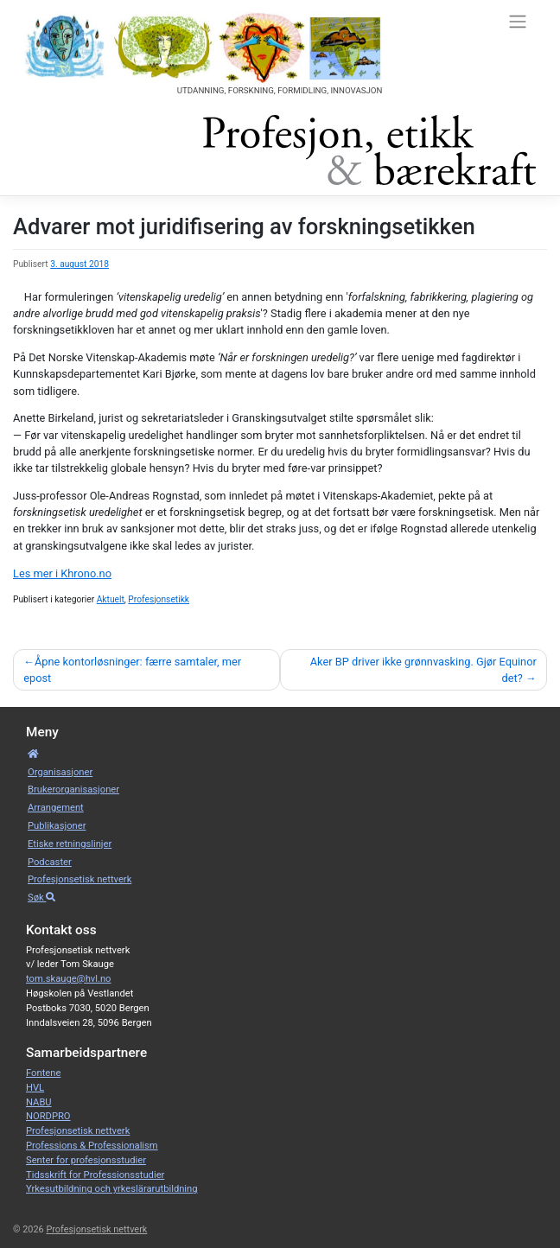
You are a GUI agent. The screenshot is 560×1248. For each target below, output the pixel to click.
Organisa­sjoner (60, 772)
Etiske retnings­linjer (69, 844)
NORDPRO (48, 1116)
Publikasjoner (57, 825)
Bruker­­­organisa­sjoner (73, 789)
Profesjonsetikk (158, 599)
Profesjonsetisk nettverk (79, 879)
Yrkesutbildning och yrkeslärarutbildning (112, 1188)
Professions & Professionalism (92, 1145)
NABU (39, 1102)
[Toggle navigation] (517, 21)
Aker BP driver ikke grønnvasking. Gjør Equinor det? (423, 669)
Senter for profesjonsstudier (86, 1160)
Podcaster (50, 862)
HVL (35, 1087)
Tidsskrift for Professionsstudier (95, 1175)
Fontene (43, 1073)
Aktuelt (110, 599)
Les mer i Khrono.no (62, 573)
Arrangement (56, 807)
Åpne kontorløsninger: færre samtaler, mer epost (132, 669)
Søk (41, 897)
